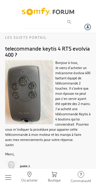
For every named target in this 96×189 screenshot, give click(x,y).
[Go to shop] (54, 177)
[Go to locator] (29, 177)
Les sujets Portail (26, 37)
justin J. (25, 166)
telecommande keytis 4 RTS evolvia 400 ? (47, 51)
